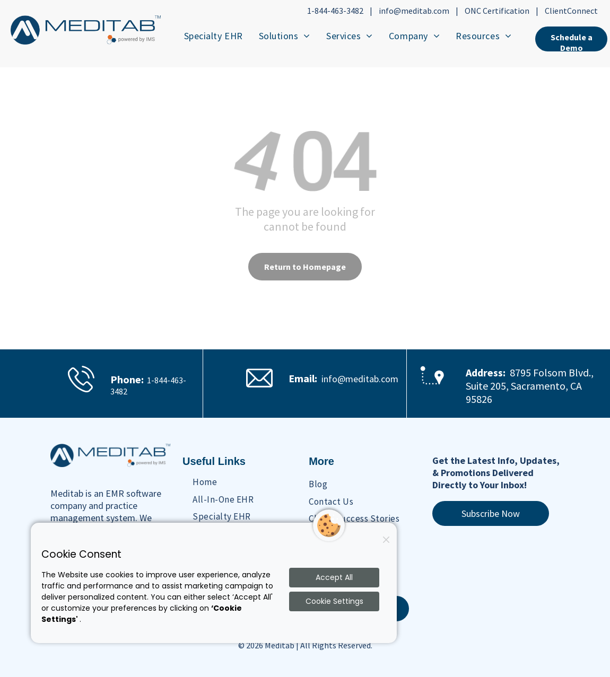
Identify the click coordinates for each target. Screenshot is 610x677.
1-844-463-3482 (335, 10)
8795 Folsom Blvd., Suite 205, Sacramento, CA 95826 (530, 386)
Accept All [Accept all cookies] (334, 577)
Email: (303, 378)
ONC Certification (497, 10)
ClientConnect (571, 10)
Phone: (127, 379)
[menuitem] (213, 36)
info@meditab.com (414, 10)
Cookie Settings (334, 601)
